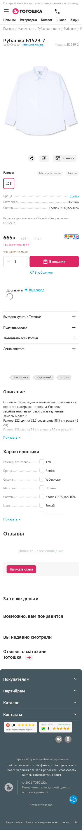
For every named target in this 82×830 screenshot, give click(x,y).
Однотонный (44, 377)
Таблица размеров (50, 173)
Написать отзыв (32, 44)
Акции (74, 20)
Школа (61, 20)
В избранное (41, 272)
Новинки (9, 20)
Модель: (60, 44)
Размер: (8, 173)
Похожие (64, 158)
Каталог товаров (41, 805)
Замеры (72, 173)
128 (8, 183)
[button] (73, 799)
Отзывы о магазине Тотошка (25, 654)
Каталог (46, 20)
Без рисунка (21, 377)
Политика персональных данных (48, 822)
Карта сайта (13, 822)
